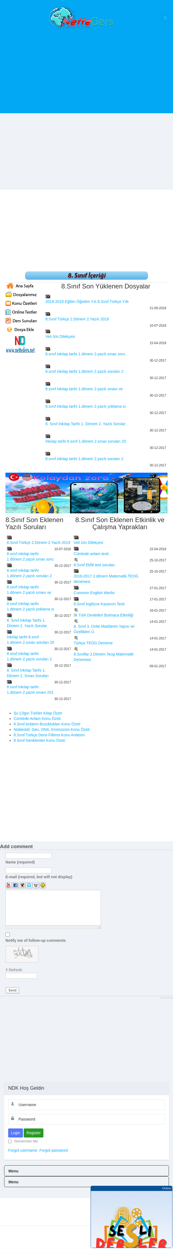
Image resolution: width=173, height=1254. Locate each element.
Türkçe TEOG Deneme (93, 643)
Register (33, 1133)
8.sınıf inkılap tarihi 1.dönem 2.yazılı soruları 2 (84, 371)
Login (15, 1133)
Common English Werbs (94, 593)
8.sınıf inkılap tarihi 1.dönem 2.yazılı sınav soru (85, 354)
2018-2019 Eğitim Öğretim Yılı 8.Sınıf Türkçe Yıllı (87, 301)
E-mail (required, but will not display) (38, 876)
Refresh (15, 970)
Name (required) (20, 862)
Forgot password (53, 1150)
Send (12, 990)
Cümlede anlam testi (91, 554)
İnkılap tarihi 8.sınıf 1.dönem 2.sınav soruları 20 (85, 441)
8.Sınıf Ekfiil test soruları (94, 565)
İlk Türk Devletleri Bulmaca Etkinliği (103, 615)
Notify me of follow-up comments (35, 940)
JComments (166, 997)
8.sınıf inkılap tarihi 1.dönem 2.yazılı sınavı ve (84, 389)
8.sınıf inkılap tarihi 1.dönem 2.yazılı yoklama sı (85, 406)
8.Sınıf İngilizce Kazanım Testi (99, 604)
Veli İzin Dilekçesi (60, 336)
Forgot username (22, 1150)
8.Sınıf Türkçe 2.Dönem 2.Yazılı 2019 (77, 319)
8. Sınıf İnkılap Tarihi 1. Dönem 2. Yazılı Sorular (85, 424)
